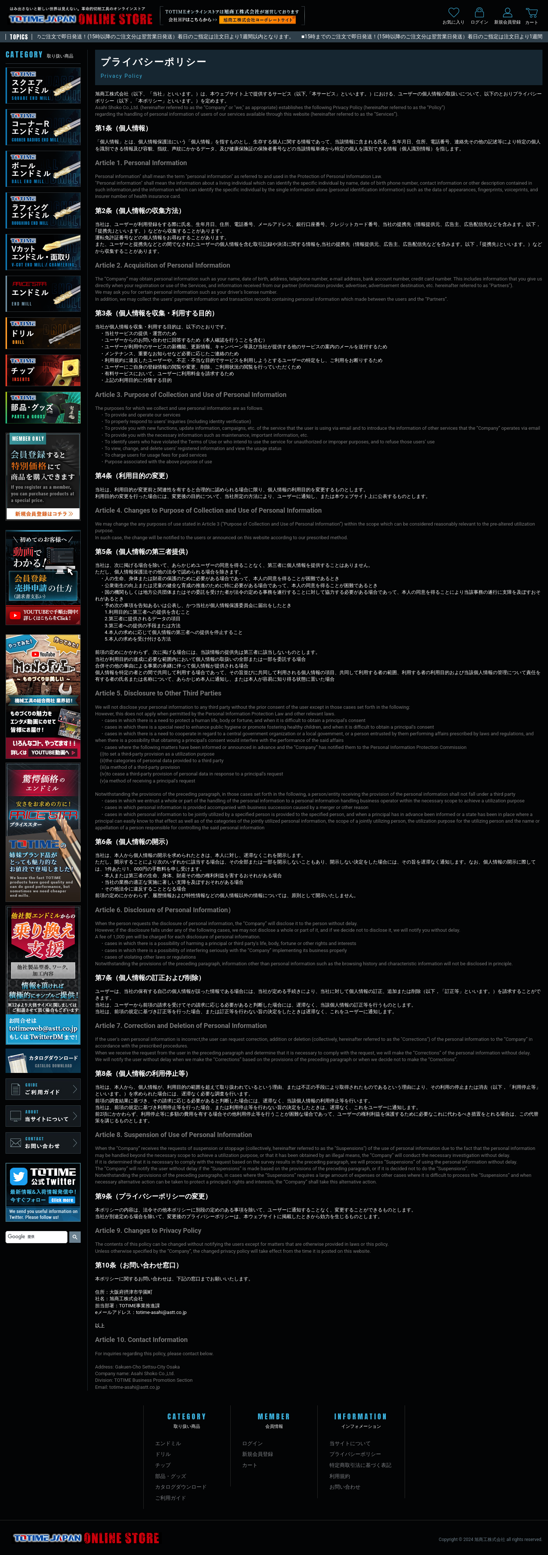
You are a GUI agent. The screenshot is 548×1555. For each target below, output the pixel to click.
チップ (163, 1465)
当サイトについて (350, 1443)
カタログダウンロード (181, 1487)
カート (250, 1465)
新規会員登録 (257, 1454)
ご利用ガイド (170, 1498)
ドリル (163, 1454)
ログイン (252, 1443)
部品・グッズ (170, 1476)
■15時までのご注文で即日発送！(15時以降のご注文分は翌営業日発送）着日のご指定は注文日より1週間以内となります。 (158, 36)
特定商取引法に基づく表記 (360, 1465)
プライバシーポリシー (355, 1454)
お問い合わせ (344, 1487)
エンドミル (168, 1443)
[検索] (36, 1237)
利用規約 (339, 1476)
